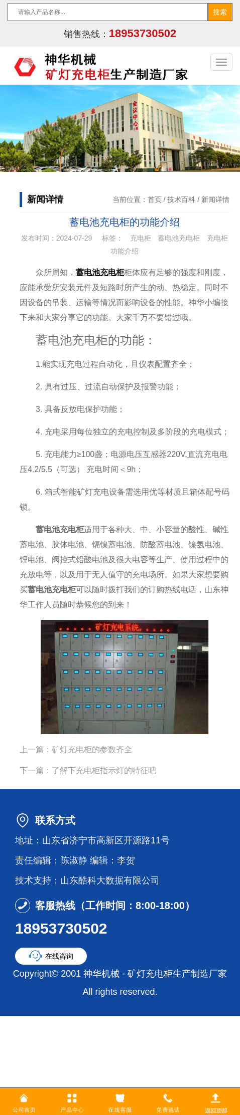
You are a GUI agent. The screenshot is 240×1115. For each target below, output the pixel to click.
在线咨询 (59, 956)
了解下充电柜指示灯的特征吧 (108, 770)
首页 (159, 199)
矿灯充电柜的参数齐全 (96, 749)
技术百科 (186, 199)
